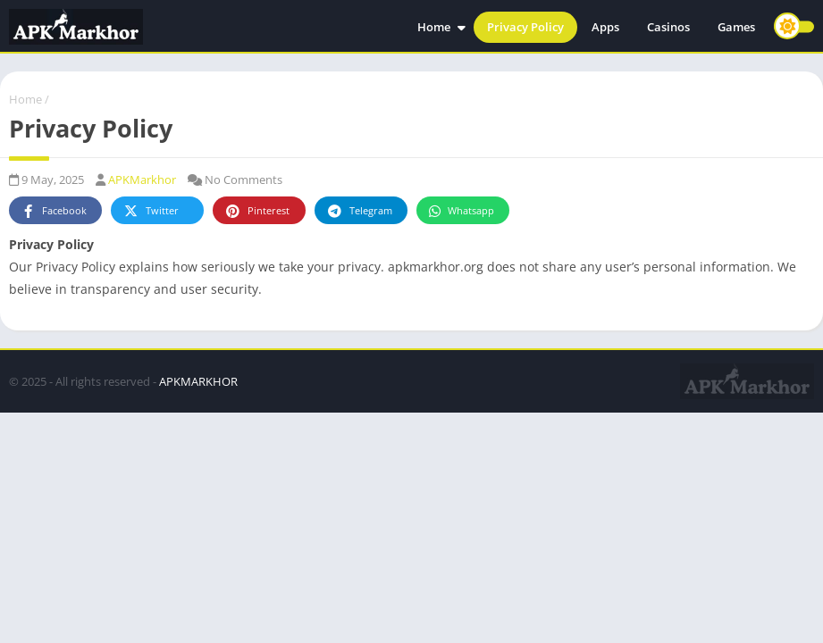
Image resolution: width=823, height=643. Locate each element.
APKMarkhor (142, 179)
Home (433, 27)
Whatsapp (460, 211)
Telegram (358, 211)
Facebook (53, 211)
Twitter (150, 211)
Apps (605, 27)
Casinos (668, 27)
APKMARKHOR (198, 381)
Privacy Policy (525, 27)
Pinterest (256, 211)
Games (736, 27)
